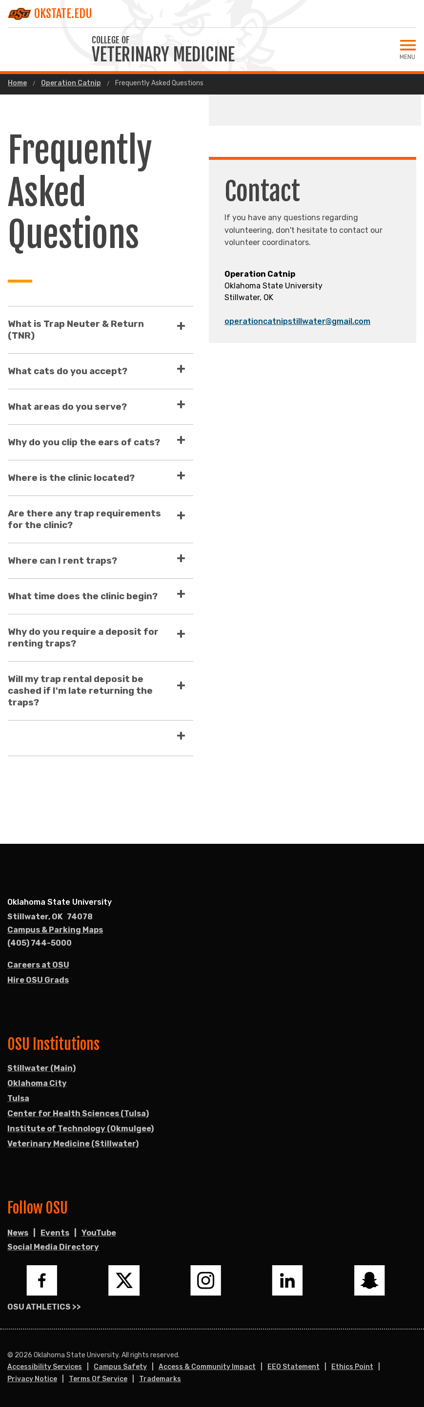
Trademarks (160, 1379)
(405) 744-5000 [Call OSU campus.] (39, 943)
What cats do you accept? (67, 371)
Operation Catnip (71, 83)
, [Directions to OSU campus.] (50, 917)
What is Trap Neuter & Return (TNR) (76, 329)
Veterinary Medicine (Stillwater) (73, 1143)
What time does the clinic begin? (83, 596)
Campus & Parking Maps (55, 929)
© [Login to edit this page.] (10, 1355)
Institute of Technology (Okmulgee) (80, 1128)
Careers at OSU (38, 965)
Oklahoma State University (59, 902)
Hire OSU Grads (38, 980)
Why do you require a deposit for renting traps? (83, 637)
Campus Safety (120, 1367)
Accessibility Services (44, 1367)
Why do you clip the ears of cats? (84, 442)
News (17, 1232)
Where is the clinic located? (71, 477)
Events (54, 1232)
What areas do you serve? (67, 406)
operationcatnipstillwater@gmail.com (297, 321)
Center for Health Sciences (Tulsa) (78, 1113)
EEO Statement (293, 1367)
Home (17, 83)
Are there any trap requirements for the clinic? (84, 519)
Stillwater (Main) (41, 1068)
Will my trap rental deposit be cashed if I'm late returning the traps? (80, 690)
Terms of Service (98, 1379)
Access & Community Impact (207, 1367)
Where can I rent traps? (62, 560)
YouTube (98, 1232)
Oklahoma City (37, 1083)
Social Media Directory (53, 1247)
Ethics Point (352, 1367)
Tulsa (18, 1098)
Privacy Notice (32, 1379)
